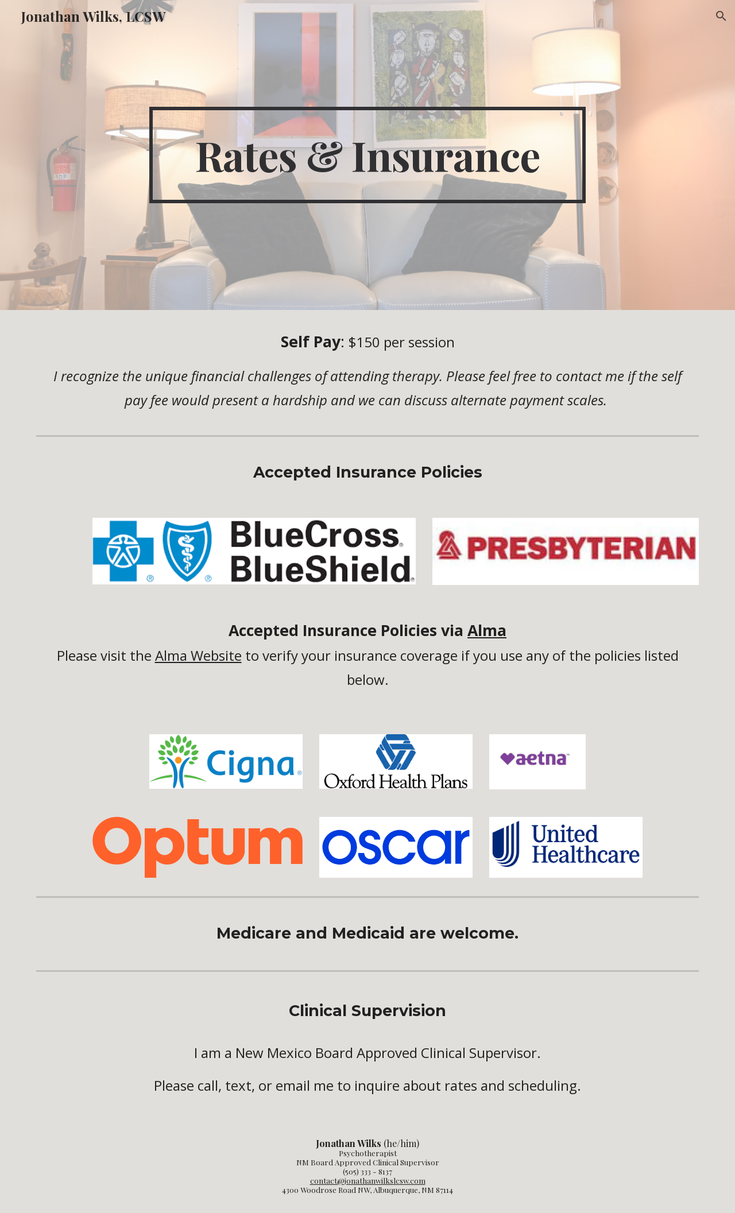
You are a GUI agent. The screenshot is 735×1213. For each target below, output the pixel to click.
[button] (721, 16)
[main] (367, 155)
